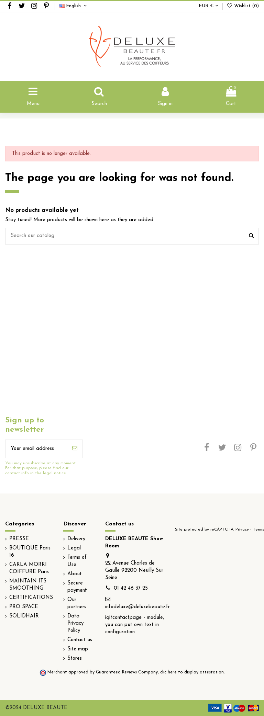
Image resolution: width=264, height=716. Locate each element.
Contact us (79, 640)
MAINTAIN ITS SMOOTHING (27, 585)
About (74, 574)
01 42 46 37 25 (131, 588)
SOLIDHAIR (24, 616)
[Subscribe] (74, 449)
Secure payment (77, 587)
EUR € (208, 6)
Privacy (242, 529)
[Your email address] (36, 449)
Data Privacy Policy (75, 623)
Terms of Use (77, 561)
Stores (74, 658)
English (73, 6)
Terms (258, 529)
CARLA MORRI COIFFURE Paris (29, 568)
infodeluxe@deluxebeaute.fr (137, 607)
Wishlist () (243, 6)
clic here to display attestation (192, 672)
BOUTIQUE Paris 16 (30, 552)
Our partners (76, 603)
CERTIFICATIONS (31, 597)
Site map (77, 649)
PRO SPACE (23, 607)
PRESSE (19, 539)
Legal (74, 548)
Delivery (76, 539)
